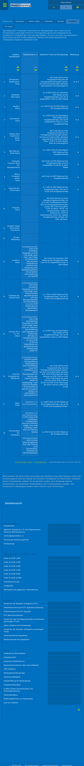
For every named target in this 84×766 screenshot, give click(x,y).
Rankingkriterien (41, 462)
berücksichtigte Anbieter (23, 462)
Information (66, 2)
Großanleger (48, 21)
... (81, 82)
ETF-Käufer (9, 26)
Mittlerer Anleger (34, 21)
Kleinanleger (20, 21)
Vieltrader (60, 21)
